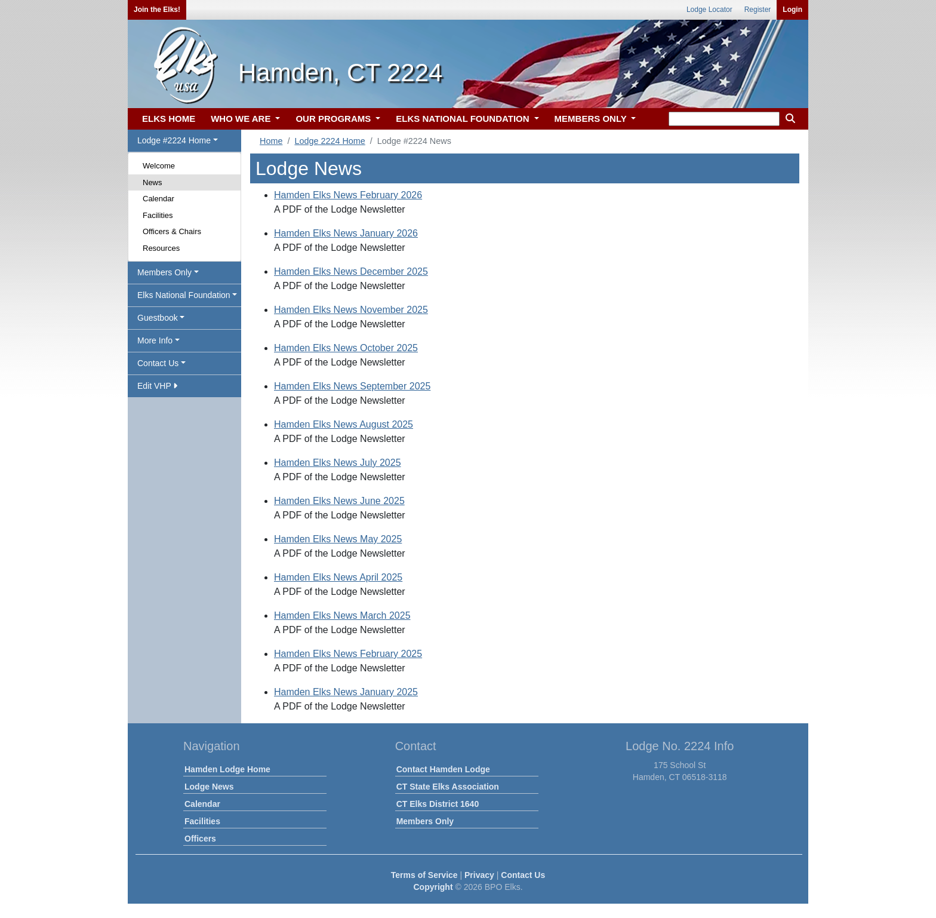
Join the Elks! (157, 9)
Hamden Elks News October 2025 (346, 348)
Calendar (158, 198)
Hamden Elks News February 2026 (348, 195)
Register (757, 9)
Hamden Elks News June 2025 (339, 501)
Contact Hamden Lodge (443, 769)
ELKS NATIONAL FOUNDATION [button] (464, 118)
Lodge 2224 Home (329, 141)
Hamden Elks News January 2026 (346, 233)
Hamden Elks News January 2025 (346, 692)
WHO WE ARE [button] (242, 118)
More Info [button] (155, 340)
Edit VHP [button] (157, 386)
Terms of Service (424, 875)
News (152, 182)
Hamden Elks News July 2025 (337, 463)
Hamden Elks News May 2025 (338, 539)
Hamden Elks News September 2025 (352, 386)
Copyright (432, 887)
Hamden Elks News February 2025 (348, 654)
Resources (161, 248)
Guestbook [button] (157, 318)
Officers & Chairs (172, 231)
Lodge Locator (709, 9)
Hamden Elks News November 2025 (351, 310)
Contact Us (523, 875)
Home (271, 141)
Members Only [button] (164, 272)
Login (792, 9)
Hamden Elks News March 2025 (342, 615)
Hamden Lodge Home (227, 769)
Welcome (159, 165)
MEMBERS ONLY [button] (592, 118)
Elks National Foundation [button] (183, 295)
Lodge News (208, 786)
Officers (200, 838)
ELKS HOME (168, 118)
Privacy (479, 875)
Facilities (158, 215)
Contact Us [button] (157, 363)
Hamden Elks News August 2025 (343, 424)
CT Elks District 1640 (437, 804)
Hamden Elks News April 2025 (338, 577)
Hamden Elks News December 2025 (351, 271)
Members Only (425, 821)
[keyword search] (724, 119)
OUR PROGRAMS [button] (334, 118)
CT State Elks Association (447, 786)
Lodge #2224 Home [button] (174, 140)
